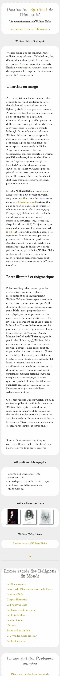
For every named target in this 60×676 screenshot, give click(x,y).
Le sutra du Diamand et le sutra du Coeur (30, 589)
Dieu (21, 64)
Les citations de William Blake (30, 544)
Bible (12, 232)
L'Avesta (12, 626)
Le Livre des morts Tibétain (22, 636)
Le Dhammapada (16, 584)
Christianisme (26, 202)
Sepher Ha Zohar (16, 641)
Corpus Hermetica (17, 600)
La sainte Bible (15, 595)
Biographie (16, 29)
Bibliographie (42, 29)
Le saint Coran (15, 620)
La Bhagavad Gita (17, 605)
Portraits (28, 29)
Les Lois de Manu (16, 615)
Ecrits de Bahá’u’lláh (18, 631)
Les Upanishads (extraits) (21, 610)
